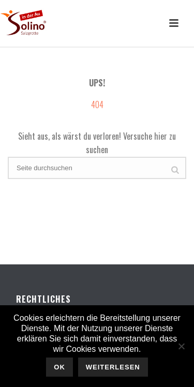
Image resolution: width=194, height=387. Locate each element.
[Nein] (181, 346)
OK (59, 367)
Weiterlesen (113, 367)
